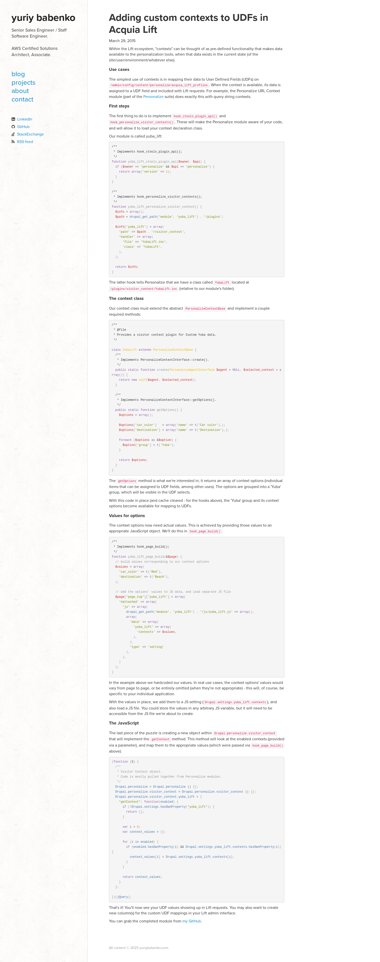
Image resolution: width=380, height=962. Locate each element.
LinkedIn (24, 119)
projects (24, 82)
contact (22, 99)
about (20, 91)
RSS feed (25, 141)
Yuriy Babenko (43, 18)
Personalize (153, 96)
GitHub (23, 126)
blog (18, 74)
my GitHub (191, 921)
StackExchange (30, 134)
